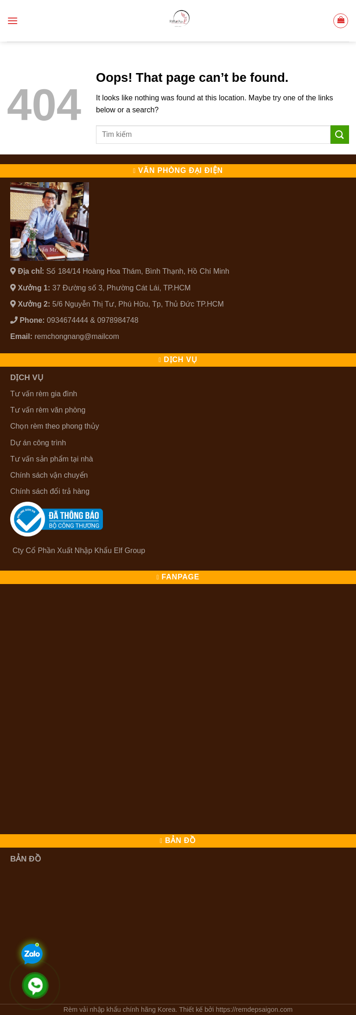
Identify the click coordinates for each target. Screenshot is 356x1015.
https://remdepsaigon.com (254, 1009)
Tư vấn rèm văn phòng (47, 410)
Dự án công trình (38, 443)
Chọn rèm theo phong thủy (54, 426)
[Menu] (12, 20)
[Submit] (340, 134)
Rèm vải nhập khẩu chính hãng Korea (120, 1009)
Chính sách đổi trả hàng (49, 491)
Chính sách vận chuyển (49, 475)
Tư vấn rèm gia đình (43, 394)
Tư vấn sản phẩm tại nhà (51, 459)
